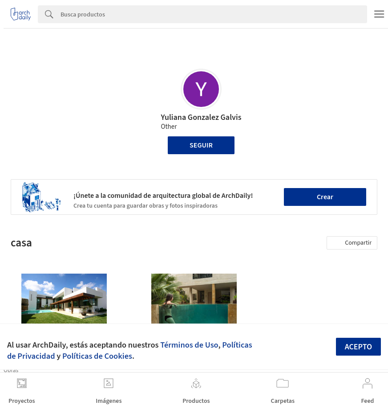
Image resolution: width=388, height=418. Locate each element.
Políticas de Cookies (97, 356)
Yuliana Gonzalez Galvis (201, 117)
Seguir (201, 145)
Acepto (358, 346)
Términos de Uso (189, 345)
